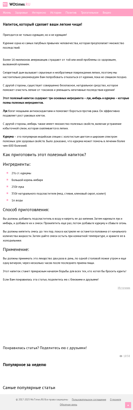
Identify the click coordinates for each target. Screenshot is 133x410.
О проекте (115, 399)
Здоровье (21, 12)
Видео (107, 12)
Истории (55, 12)
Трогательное (89, 12)
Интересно (39, 12)
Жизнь (7, 12)
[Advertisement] (66, 317)
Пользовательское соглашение (89, 399)
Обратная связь (68, 404)
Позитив (71, 12)
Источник (124, 288)
